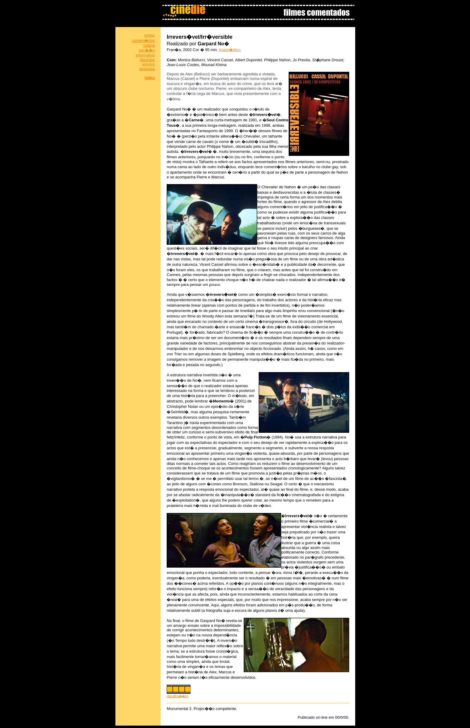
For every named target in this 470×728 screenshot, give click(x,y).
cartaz (149, 35)
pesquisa (147, 68)
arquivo (148, 64)
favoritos (147, 59)
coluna (149, 45)
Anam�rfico (229, 49)
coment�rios (143, 40)
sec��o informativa (145, 52)
